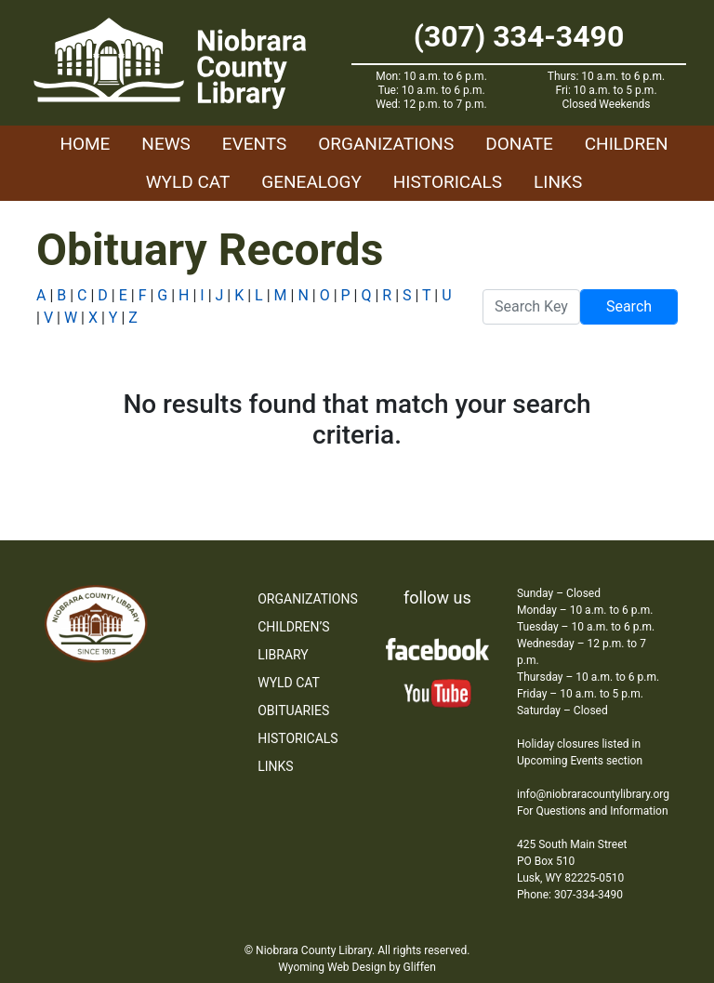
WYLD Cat (188, 182)
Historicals (447, 182)
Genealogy (311, 182)
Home (85, 143)
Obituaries (293, 710)
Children (626, 143)
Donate (519, 143)
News (166, 143)
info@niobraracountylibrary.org (593, 794)
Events (254, 143)
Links (558, 182)
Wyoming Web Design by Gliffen (357, 967)
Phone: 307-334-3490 (570, 894)
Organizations (386, 143)
